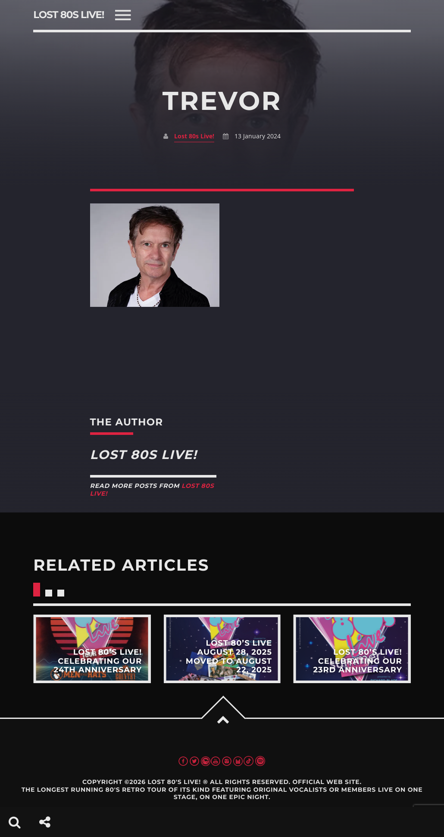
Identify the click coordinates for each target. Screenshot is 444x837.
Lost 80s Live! (194, 136)
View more (91, 649)
